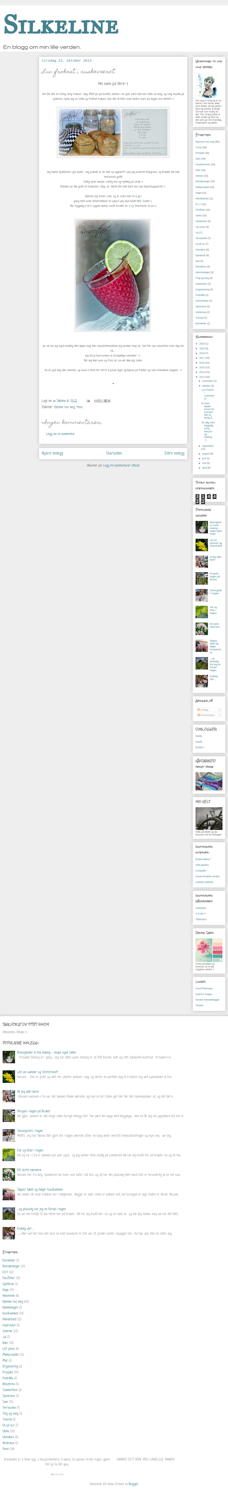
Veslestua (201, 312)
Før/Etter (200, 209)
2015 (202, 367)
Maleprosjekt (202, 187)
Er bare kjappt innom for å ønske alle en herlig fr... (208, 410)
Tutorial (199, 317)
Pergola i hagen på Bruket (215, 576)
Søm (198, 158)
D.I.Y (198, 204)
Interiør (199, 175)
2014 (202, 372)
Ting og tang (202, 278)
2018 (202, 353)
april (204, 467)
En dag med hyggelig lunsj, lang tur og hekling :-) (208, 431)
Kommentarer (206, 715)
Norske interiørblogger (208, 999)
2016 (202, 362)
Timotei (199, 1005)
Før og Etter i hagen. (213, 610)
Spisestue (201, 306)
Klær (198, 170)
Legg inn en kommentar (60, 434)
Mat (198, 261)
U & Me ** (201, 913)
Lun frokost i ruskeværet (208, 394)
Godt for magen (204, 994)
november (207, 381)
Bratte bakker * (204, 859)
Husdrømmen (203, 164)
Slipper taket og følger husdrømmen (215, 646)
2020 (202, 343)
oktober (206, 385)
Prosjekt (200, 153)
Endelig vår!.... (214, 678)
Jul (197, 232)
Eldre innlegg (174, 453)
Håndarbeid (202, 198)
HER (139, 201)
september (207, 445)
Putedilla (200, 295)
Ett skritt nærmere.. (215, 625)
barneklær (201, 323)
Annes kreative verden (208, 876)
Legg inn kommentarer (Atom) (121, 466)
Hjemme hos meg (64, 407)
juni (204, 458)
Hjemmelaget (203, 272)
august (206, 453)
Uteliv (199, 215)
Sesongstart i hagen (216, 592)
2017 (202, 358)
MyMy (199, 736)
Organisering (202, 289)
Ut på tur (200, 244)
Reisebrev (201, 266)
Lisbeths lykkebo (204, 882)
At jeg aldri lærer (28, 1092)
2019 (202, 348)
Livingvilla (201, 870)
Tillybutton (201, 919)
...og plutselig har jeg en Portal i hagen (215, 664)
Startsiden (114, 453)
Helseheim (201, 221)
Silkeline (60, 25)
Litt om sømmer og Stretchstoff (216, 543)
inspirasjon (201, 283)
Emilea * (200, 747)
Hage (198, 192)
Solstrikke (201, 908)
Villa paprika (202, 865)
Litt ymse (200, 227)
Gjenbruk (200, 255)
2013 (202, 377)
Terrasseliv (201, 238)
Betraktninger (203, 181)
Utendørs (201, 249)
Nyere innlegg (52, 453)
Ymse (80, 407)
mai (204, 463)
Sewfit (199, 741)
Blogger (133, 1484)
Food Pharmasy (204, 988)
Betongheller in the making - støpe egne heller (216, 528)
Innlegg (203, 709)
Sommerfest (202, 300)
